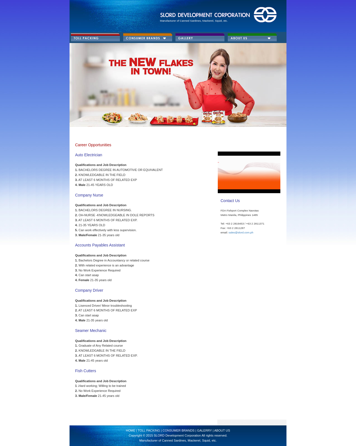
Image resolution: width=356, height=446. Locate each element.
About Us (222, 430)
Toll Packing (148, 430)
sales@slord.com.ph (241, 232)
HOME (131, 430)
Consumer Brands (178, 430)
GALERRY (204, 430)
